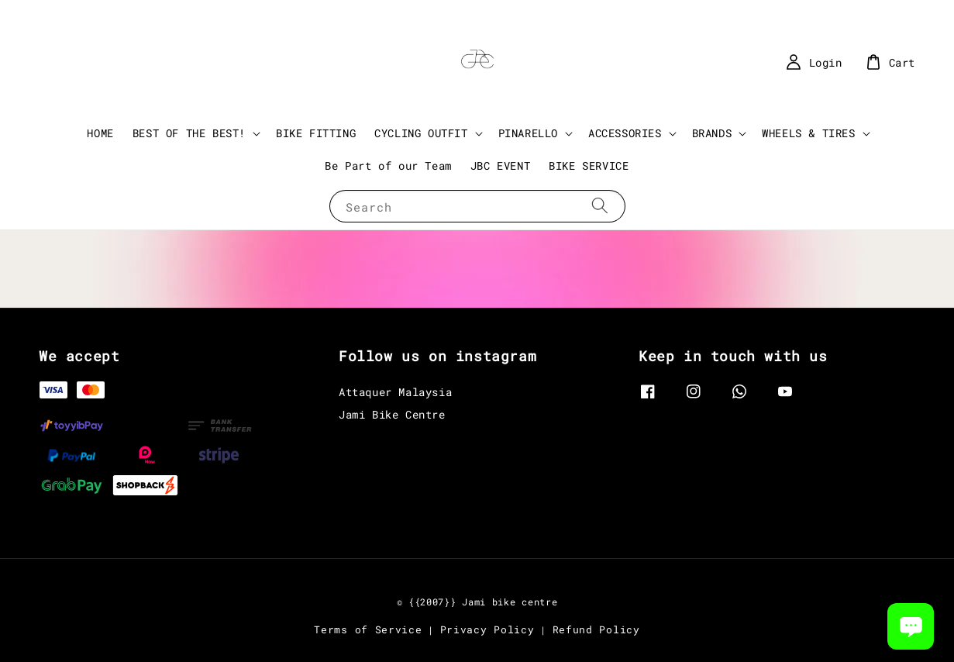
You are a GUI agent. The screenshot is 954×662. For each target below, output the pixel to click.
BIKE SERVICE (589, 165)
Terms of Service (368, 629)
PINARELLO (528, 133)
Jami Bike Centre (392, 414)
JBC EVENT (500, 165)
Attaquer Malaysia (395, 392)
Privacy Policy (487, 629)
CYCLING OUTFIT (420, 133)
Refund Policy (596, 629)
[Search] (600, 206)
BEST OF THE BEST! (189, 133)
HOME (100, 133)
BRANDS (712, 133)
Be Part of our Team (388, 165)
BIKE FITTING (316, 133)
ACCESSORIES (625, 133)
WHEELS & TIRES (808, 133)
